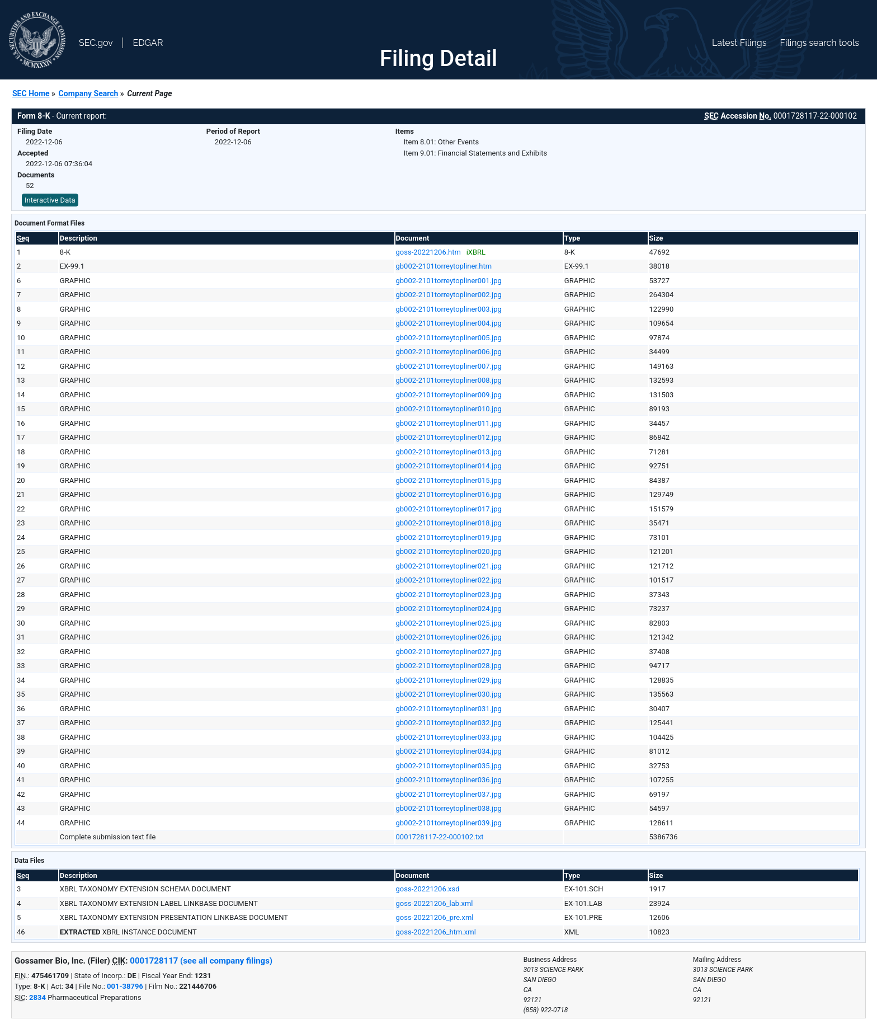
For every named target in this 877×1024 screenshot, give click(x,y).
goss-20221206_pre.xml (435, 917)
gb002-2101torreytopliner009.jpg (449, 395)
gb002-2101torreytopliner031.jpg (449, 708)
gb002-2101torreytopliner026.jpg (449, 637)
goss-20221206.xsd (428, 889)
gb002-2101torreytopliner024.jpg (449, 608)
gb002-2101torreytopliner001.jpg (449, 280)
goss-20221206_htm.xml (436, 932)
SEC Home (31, 93)
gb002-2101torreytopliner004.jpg (449, 323)
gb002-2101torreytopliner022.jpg (449, 580)
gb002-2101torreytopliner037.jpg (449, 794)
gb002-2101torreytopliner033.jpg (449, 737)
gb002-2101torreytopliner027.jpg (449, 651)
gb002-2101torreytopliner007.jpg (449, 366)
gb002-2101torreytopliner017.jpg (449, 509)
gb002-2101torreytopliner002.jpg (449, 294)
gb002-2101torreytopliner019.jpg (449, 537)
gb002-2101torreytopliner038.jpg (449, 808)
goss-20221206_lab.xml (434, 903)
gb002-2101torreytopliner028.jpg (449, 665)
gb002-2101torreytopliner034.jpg (449, 751)
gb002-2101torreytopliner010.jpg (449, 409)
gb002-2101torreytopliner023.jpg (449, 594)
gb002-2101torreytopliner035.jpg (449, 766)
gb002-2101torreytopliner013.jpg (449, 452)
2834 (37, 997)
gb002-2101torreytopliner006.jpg (449, 351)
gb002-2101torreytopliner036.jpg (449, 780)
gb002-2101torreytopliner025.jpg (449, 623)
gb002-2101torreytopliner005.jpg (449, 337)
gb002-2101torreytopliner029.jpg (449, 680)
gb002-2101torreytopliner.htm (444, 266)
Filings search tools (819, 42)
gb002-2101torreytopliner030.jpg (449, 694)
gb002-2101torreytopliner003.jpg (449, 309)
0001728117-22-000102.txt (440, 837)
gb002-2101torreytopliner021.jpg (449, 566)
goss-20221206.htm (428, 252)
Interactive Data (50, 200)
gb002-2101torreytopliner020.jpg (449, 551)
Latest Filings (739, 42)
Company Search (89, 93)
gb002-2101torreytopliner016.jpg (449, 494)
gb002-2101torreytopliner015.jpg (449, 480)
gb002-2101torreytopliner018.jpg (449, 523)
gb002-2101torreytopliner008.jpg (449, 380)
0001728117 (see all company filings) (201, 961)
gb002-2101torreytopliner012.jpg (449, 437)
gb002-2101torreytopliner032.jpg (449, 722)
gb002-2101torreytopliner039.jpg (449, 823)
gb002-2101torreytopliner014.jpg (449, 466)
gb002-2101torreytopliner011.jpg (449, 423)
